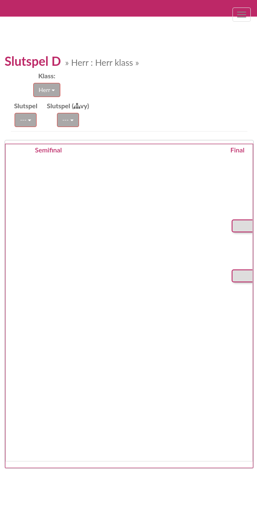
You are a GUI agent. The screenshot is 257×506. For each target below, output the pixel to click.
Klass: (46, 76)
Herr (47, 89)
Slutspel (25, 106)
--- (25, 119)
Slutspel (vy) (68, 106)
